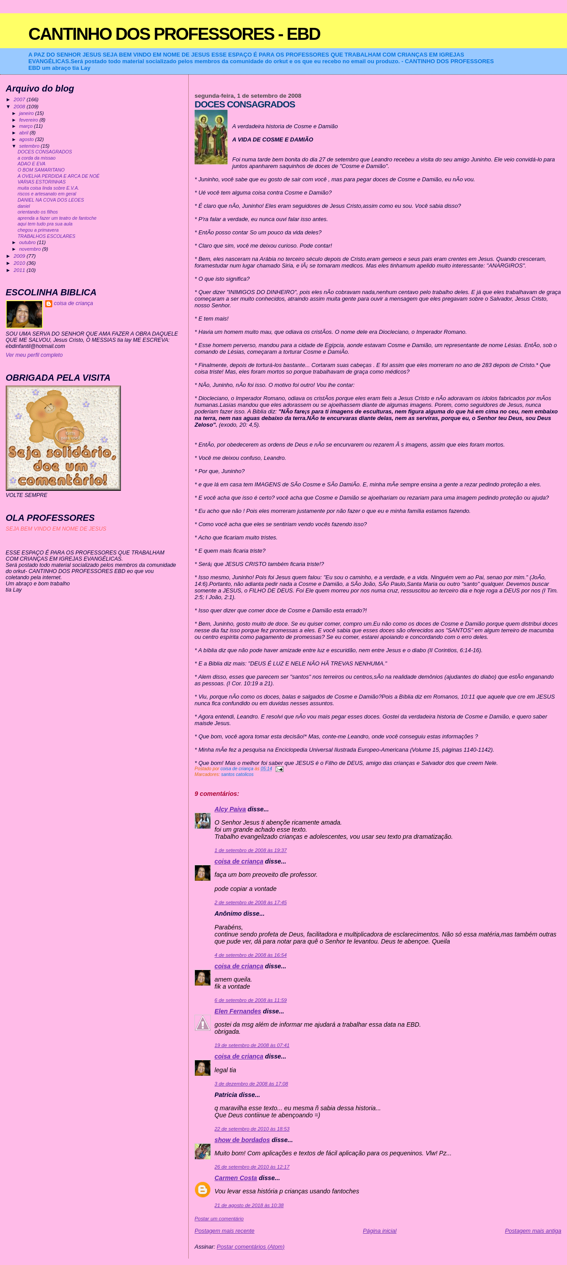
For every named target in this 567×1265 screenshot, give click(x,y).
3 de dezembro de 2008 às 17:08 (251, 1083)
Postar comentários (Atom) (250, 1246)
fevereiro (29, 119)
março (26, 126)
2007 (20, 99)
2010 (20, 263)
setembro (30, 146)
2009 (20, 256)
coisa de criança (238, 861)
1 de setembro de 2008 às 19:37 (250, 850)
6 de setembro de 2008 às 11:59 (250, 1000)
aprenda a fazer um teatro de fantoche (57, 218)
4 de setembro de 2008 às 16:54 (250, 955)
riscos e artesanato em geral (47, 193)
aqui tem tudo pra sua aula (45, 224)
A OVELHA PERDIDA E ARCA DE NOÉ (59, 176)
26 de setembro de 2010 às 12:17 (251, 1166)
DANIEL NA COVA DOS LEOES (51, 200)
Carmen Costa (235, 1177)
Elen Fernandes (237, 1011)
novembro (30, 249)
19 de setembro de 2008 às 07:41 (251, 1045)
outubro (28, 242)
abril (24, 132)
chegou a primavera (38, 230)
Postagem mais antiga (533, 1230)
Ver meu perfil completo (34, 355)
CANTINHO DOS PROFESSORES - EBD (174, 33)
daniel (24, 206)
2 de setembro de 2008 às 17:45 (250, 902)
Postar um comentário (219, 1218)
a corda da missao (37, 158)
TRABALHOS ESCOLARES (46, 236)
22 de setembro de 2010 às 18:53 (251, 1128)
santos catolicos (237, 774)
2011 (20, 270)
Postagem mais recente (224, 1230)
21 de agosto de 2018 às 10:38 (249, 1205)
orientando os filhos (38, 212)
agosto (27, 139)
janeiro (27, 113)
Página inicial (379, 1230)
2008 (20, 106)
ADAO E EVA (32, 163)
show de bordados (242, 1139)
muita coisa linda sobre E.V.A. (48, 188)
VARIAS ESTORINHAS (42, 182)
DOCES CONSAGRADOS (45, 151)
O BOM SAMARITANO (41, 170)
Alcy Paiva (230, 809)
